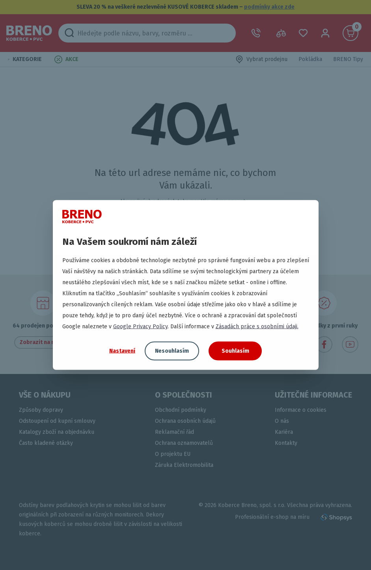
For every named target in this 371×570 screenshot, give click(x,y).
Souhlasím (235, 351)
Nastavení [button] (122, 350)
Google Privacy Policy (140, 326)
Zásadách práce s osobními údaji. (257, 326)
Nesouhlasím (172, 351)
